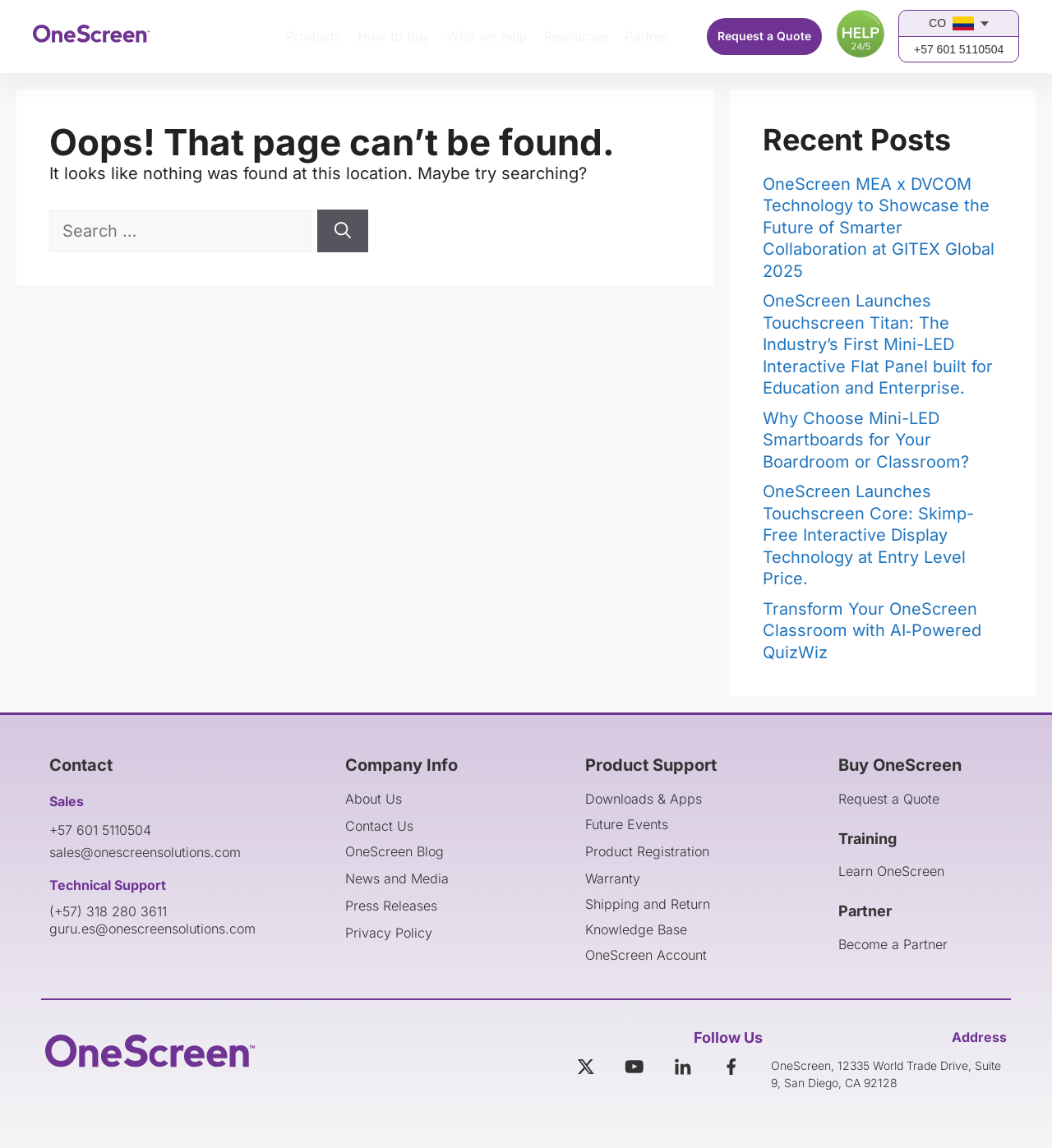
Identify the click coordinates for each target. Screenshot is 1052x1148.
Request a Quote (764, 36)
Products (313, 36)
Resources (576, 36)
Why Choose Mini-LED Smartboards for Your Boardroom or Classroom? (866, 440)
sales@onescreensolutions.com (145, 852)
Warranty (612, 878)
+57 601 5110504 (959, 49)
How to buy (394, 36)
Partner (647, 36)
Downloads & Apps (643, 799)
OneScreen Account (646, 955)
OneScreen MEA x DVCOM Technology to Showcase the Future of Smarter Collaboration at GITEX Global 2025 (878, 227)
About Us (373, 799)
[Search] (342, 231)
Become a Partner (893, 944)
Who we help (487, 36)
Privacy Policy (388, 932)
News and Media (397, 878)
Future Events (626, 824)
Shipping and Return (647, 904)
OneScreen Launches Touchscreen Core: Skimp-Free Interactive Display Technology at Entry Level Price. (868, 535)
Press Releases (391, 905)
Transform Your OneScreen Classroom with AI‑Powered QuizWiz (872, 630)
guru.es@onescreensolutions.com (152, 928)
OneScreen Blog (394, 851)
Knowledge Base (636, 929)
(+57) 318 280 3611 (108, 911)
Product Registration (647, 851)
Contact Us (379, 826)
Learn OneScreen (891, 871)
